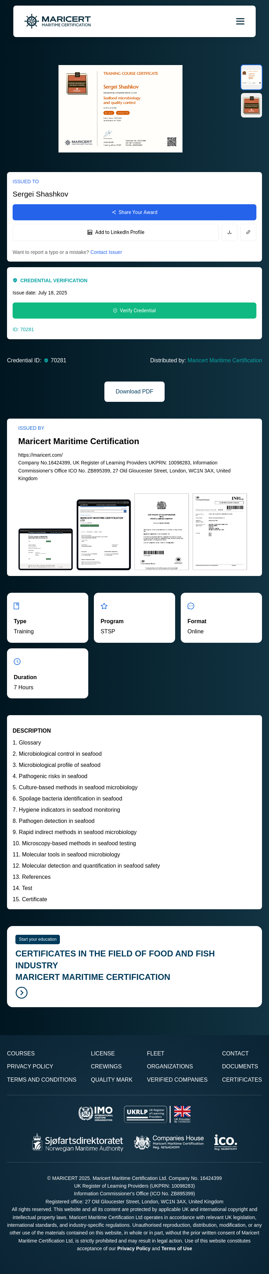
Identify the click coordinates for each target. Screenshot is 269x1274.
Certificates (242, 1080)
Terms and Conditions (41, 1080)
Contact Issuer (106, 252)
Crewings (106, 1066)
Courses (21, 1053)
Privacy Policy (30, 1066)
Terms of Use (176, 1248)
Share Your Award (135, 212)
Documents (240, 1066)
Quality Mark (111, 1080)
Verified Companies (177, 1080)
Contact (235, 1053)
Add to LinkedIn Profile (115, 232)
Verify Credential (134, 310)
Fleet (156, 1053)
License (103, 1053)
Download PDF (134, 391)
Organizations (170, 1066)
